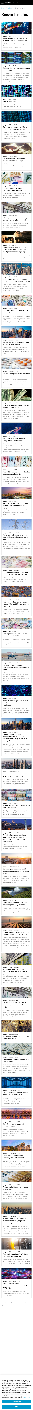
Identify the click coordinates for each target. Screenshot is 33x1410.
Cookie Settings (16, 1401)
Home (3, 8)
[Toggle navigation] (3, 2)
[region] (16, 1392)
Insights (10, 8)
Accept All (16, 1406)
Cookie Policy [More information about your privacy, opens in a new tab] (26, 1397)
